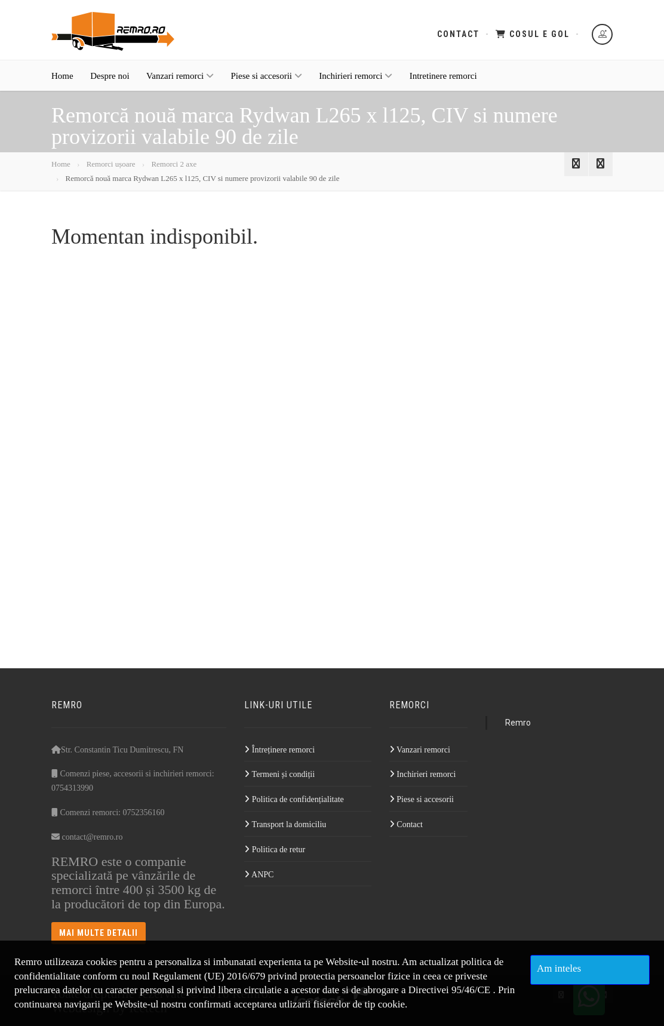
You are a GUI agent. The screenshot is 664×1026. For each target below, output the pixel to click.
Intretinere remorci (443, 85)
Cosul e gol (533, 34)
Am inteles (559, 968)
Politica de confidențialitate (293, 799)
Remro (518, 722)
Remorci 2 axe (173, 163)
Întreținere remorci (279, 749)
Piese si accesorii (266, 85)
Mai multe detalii (98, 933)
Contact (458, 34)
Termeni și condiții (279, 774)
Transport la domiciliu (285, 824)
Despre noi (109, 85)
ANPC (258, 874)
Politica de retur (274, 849)
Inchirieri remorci (355, 85)
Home (62, 85)
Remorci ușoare (111, 163)
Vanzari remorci (180, 85)
